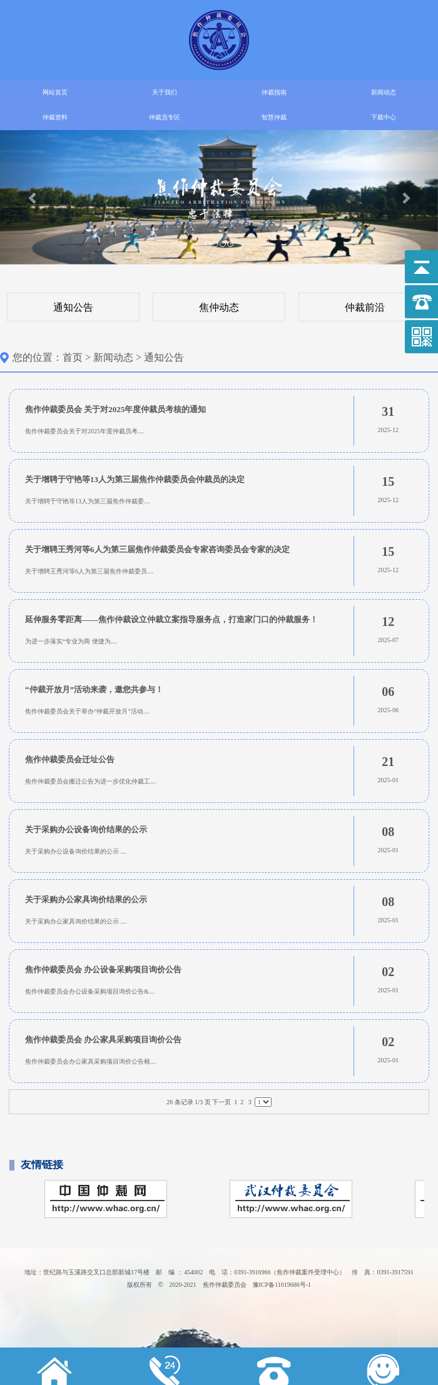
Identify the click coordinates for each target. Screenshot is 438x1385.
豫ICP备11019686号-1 (282, 1284)
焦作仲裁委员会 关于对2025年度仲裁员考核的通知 (115, 409)
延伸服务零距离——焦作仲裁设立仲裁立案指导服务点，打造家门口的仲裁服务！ (171, 619)
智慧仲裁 (274, 117)
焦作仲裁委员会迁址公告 (70, 759)
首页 (73, 357)
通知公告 (73, 307)
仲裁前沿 (365, 307)
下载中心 (383, 117)
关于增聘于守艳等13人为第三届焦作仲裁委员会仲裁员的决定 (135, 479)
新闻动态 (383, 92)
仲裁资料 (55, 117)
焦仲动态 (219, 307)
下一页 (221, 1102)
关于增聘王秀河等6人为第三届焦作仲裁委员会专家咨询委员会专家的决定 (157, 549)
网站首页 (55, 92)
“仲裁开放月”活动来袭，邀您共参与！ (94, 689)
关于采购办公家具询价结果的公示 (86, 899)
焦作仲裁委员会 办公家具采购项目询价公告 (103, 1039)
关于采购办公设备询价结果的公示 (86, 829)
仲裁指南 (274, 92)
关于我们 (164, 92)
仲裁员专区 (164, 117)
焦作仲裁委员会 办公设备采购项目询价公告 (103, 969)
